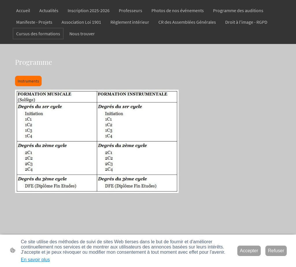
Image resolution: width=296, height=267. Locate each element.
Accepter (249, 250)
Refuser (276, 250)
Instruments (28, 81)
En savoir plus (35, 259)
